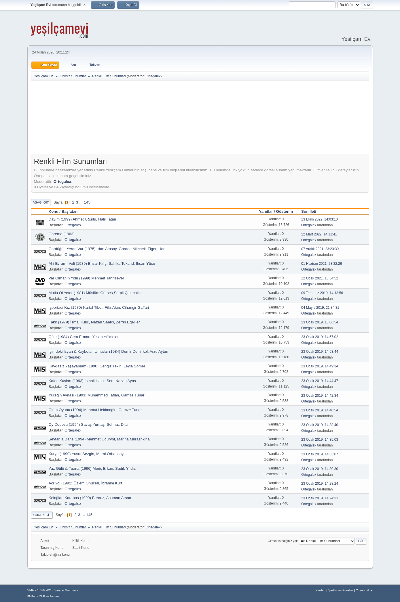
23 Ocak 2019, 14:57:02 (319, 337)
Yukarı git (42, 515)
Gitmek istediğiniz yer (282, 540)
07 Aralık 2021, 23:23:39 (320, 249)
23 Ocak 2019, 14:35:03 (319, 440)
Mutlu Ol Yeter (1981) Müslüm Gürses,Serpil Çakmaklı (95, 293)
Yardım (320, 590)
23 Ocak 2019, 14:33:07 (319, 454)
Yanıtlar (266, 211)
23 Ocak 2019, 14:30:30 (319, 469)
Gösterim (284, 211)
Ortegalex (153, 76)
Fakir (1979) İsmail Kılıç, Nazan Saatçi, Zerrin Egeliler (94, 322)
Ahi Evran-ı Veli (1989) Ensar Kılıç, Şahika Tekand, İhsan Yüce (102, 263)
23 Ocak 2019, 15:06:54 (319, 322)
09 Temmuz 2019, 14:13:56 (322, 293)
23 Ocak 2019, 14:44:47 (319, 381)
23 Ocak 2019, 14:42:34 (319, 396)
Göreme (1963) (62, 234)
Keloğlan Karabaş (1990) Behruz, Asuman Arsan (90, 498)
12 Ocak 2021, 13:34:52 (319, 278)
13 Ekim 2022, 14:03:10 (319, 219)
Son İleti (311, 211)
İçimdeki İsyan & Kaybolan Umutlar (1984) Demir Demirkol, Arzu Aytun (108, 351)
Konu (53, 211)
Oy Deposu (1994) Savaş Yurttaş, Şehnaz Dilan (89, 424)
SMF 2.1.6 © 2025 (40, 590)
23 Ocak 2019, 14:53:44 (319, 352)
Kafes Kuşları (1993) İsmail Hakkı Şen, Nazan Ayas (92, 381)
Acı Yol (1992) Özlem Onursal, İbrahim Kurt (85, 483)
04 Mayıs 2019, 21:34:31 (320, 308)
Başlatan (70, 211)
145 (87, 202)
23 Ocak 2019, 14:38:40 (319, 425)
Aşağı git (41, 202)
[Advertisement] (200, 118)
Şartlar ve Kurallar (340, 590)
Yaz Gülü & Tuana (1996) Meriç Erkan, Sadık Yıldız (92, 468)
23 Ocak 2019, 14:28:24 (319, 484)
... (81, 202)
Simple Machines (66, 590)
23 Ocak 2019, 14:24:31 (319, 498)
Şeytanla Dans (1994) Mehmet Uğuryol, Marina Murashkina (99, 439)
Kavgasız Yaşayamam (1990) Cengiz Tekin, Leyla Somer (97, 366)
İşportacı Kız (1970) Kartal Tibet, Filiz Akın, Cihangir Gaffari (99, 307)
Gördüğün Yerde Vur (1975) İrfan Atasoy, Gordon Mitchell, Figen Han (107, 249)
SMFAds (32, 596)
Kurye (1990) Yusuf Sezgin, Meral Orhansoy (86, 454)
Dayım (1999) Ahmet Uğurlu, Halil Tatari (82, 219)
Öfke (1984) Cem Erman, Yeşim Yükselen (84, 337)
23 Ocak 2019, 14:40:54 (319, 410)
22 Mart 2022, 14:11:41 (319, 234)
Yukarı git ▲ (364, 590)
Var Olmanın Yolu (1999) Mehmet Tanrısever (86, 278)
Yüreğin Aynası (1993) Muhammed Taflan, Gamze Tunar (97, 395)
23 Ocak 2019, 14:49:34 (319, 366)
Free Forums (51, 596)
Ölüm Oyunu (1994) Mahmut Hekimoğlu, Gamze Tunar (95, 410)
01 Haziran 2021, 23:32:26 (321, 264)
